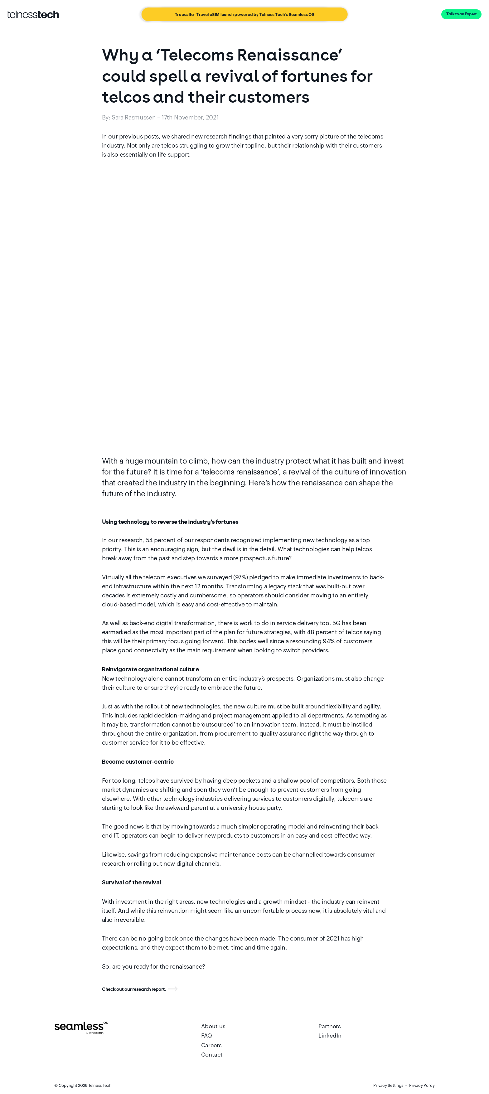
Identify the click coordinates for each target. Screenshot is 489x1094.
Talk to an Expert (461, 14)
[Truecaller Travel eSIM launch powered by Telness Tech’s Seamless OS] (244, 14)
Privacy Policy (422, 1085)
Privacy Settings (388, 1085)
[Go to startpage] (33, 14)
